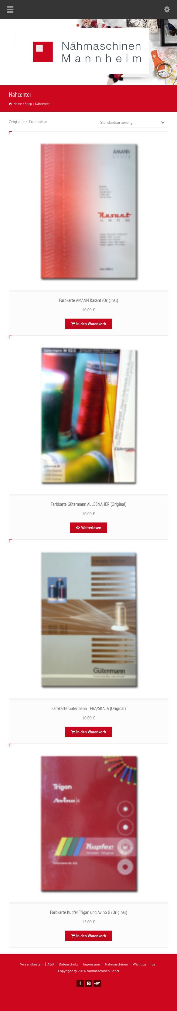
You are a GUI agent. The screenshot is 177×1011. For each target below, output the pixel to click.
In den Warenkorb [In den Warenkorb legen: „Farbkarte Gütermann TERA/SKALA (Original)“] (91, 732)
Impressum (91, 964)
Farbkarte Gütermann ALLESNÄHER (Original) (88, 504)
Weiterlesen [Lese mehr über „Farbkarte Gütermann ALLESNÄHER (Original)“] (91, 527)
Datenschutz (68, 964)
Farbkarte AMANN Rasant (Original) (88, 300)
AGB (50, 964)
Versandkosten (31, 964)
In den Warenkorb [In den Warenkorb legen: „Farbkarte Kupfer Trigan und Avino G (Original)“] (91, 935)
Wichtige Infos (144, 964)
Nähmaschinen (116, 964)
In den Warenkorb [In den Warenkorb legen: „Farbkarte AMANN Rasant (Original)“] (91, 323)
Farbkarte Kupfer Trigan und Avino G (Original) (88, 912)
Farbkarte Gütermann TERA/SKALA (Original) (88, 708)
